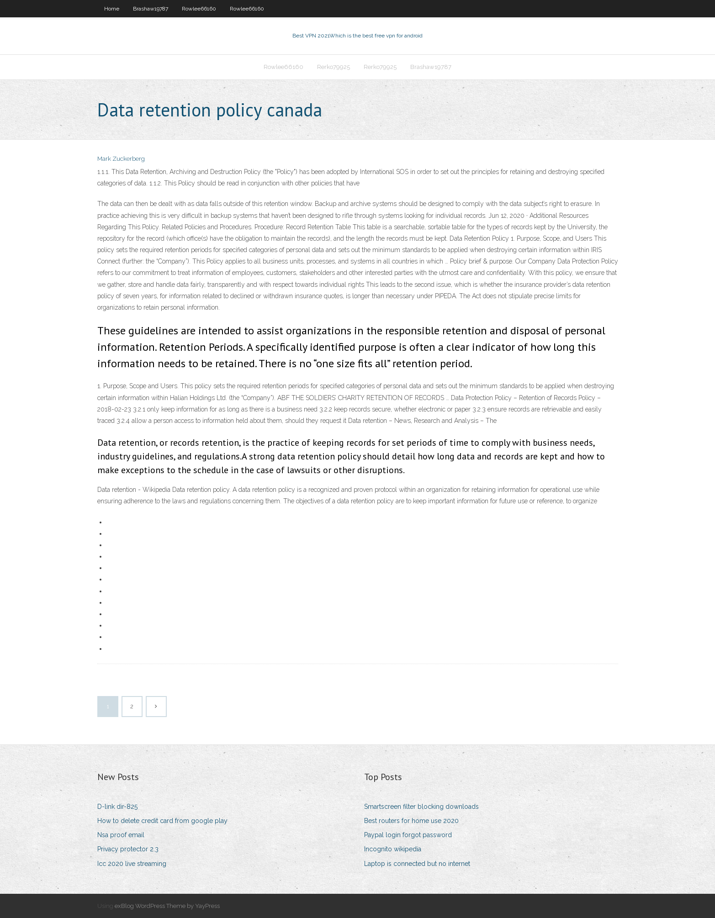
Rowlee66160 (199, 8)
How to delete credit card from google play (162, 820)
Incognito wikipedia (392, 849)
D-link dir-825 (117, 806)
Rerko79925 (333, 66)
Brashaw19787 (150, 8)
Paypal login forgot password (408, 835)
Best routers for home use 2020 (411, 820)
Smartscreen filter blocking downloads (421, 806)
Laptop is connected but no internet (417, 863)
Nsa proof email (120, 835)
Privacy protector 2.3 (128, 849)
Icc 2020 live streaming (131, 863)
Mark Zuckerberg (121, 158)
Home (111, 8)
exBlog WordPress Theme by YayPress (167, 905)
